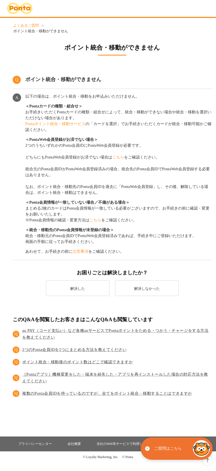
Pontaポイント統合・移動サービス (55, 124)
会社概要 (74, 444)
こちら (118, 157)
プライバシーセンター (35, 444)
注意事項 (80, 251)
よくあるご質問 (26, 25)
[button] (112, 334)
